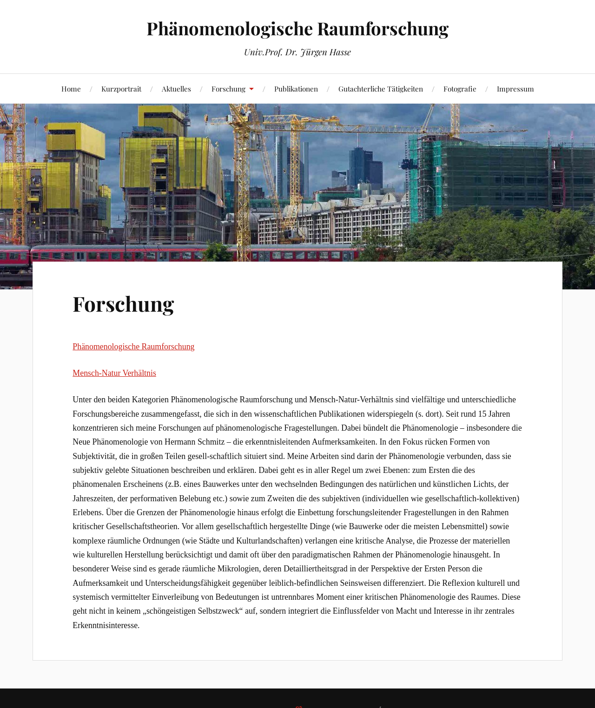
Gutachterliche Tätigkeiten (380, 88)
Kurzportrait (121, 88)
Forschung (228, 88)
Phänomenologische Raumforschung (297, 28)
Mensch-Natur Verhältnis (114, 373)
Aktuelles (176, 88)
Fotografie (459, 88)
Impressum (515, 88)
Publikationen (296, 88)
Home (71, 88)
